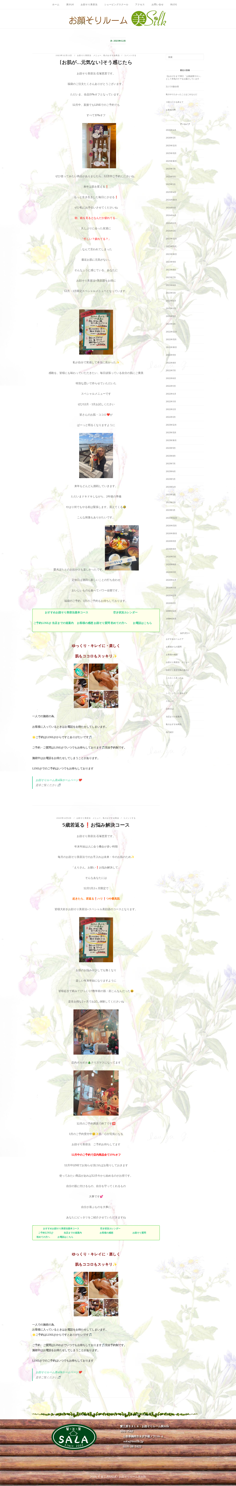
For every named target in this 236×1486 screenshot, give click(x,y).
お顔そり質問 (102, 623)
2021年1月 (170, 510)
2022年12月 (171, 331)
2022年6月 (171, 378)
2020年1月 (171, 603)
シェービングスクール (116, 4)
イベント (170, 685)
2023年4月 (171, 300)
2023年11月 (171, 246)
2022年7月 (171, 370)
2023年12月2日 (64, 818)
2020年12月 (171, 518)
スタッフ (170, 701)
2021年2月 (171, 502)
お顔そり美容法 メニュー (89, 55)
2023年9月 (171, 262)
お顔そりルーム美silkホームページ (57, 780)
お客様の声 (171, 110)
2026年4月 (171, 130)
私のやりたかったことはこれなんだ (181, 94)
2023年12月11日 (64, 55)
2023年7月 (171, 277)
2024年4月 (171, 215)
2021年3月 (171, 494)
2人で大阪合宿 (172, 86)
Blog (173, 4)
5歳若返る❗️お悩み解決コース (96, 825)
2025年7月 (171, 169)
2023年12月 (171, 238)
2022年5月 (171, 386)
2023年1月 (171, 324)
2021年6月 (171, 471)
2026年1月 (171, 137)
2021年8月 (171, 456)
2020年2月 (171, 595)
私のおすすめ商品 (111, 55)
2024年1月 (171, 231)
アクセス (140, 4)
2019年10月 (171, 618)
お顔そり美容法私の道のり (177, 670)
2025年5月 (171, 184)
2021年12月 (171, 425)
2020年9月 (171, 541)
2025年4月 (171, 192)
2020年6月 (171, 564)
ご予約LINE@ (42, 623)
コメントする (130, 55)
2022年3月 (171, 401)
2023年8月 (171, 269)
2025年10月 (171, 161)
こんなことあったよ (174, 677)
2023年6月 (171, 285)
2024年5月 (171, 207)
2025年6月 (171, 176)
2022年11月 (171, 339)
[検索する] (185, 57)
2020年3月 (171, 587)
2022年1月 (171, 417)
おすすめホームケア (174, 639)
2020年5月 (171, 572)
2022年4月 (171, 394)
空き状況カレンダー (125, 612)
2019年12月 (171, 611)
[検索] (200, 56)
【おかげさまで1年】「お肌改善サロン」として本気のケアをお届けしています (184, 77)
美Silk (70, 4)
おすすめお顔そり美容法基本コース (66, 612)
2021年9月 (171, 448)
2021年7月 (170, 463)
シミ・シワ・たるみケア (176, 693)
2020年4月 (171, 580)
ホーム (55, 4)
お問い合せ (158, 4)
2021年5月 (170, 479)
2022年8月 (171, 363)
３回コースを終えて (174, 102)
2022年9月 (171, 355)
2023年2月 (171, 316)
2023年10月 (171, 254)
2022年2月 (171, 409)
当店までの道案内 (63, 623)
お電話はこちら (142, 623)
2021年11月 (171, 432)
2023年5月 (171, 293)
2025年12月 (171, 145)
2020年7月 (171, 556)
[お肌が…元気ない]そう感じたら (96, 62)
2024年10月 (171, 200)
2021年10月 (171, 440)
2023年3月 (171, 308)
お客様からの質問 (174, 646)
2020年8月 (171, 549)
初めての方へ (119, 623)
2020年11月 (171, 525)
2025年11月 (171, 153)
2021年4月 (171, 487)
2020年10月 (171, 533)
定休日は (170, 709)
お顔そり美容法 (89, 4)
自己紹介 (170, 732)
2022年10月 (171, 347)
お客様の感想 (85, 623)
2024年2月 (171, 223)
